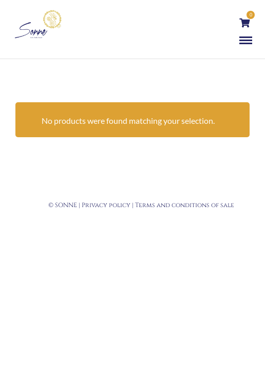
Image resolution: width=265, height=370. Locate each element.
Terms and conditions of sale (184, 205)
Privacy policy (106, 205)
